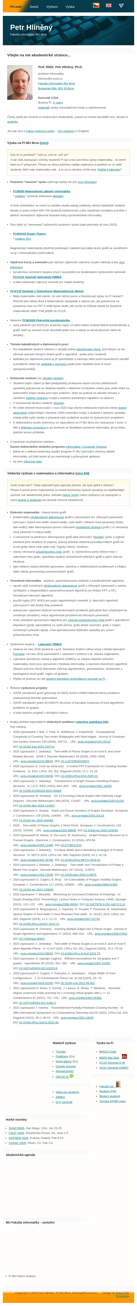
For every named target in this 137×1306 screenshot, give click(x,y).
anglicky (12, 121)
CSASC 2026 (17, 1143)
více (44, 143)
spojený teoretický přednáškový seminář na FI (75, 678)
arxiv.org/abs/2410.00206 (36, 776)
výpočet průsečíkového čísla (86, 620)
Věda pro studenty (67, 1092)
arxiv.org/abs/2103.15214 (94, 741)
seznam (59, 403)
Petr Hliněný (31, 27)
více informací (87, 182)
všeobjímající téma (88, 349)
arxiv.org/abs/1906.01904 (101, 884)
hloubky (99, 537)
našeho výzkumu (37, 398)
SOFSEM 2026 (18, 1138)
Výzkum (52, 6)
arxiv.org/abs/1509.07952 (111, 933)
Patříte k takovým (109, 169)
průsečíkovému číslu (49, 551)
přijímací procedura (33, 427)
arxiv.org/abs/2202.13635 (77, 1017)
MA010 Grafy (108, 1051)
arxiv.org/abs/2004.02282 (36, 983)
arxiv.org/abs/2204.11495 (36, 845)
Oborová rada (33, 461)
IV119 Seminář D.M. (112, 1062)
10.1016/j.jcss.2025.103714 (36, 746)
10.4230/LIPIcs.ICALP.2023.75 (80, 953)
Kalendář (44, 107)
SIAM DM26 (16, 1128)
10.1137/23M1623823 (75, 761)
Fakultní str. (110, 1086)
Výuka (70, 6)
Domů (34, 6)
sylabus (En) (23, 238)
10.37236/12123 (71, 845)
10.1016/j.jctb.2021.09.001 (78, 983)
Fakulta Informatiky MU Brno (28, 34)
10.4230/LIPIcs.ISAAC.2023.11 (39, 924)
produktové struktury (89, 527)
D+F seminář (64, 1102)
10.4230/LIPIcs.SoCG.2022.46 (38, 1022)
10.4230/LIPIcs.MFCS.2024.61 (80, 860)
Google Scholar (66, 1066)
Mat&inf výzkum (64, 1043)
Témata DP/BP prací (112, 1101)
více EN (82, 473)
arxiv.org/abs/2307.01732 (83, 919)
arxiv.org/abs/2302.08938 (59, 830)
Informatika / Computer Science (86, 446)
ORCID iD (64, 1076)
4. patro (58, 102)
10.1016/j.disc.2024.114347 (37, 805)
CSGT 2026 (16, 1133)
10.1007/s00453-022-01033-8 (38, 968)
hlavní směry (71, 495)
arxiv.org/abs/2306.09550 (61, 904)
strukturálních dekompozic (47, 517)
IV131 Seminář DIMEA (114, 1067)
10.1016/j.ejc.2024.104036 (101, 830)
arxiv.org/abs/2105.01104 (107, 800)
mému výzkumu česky (40, 131)
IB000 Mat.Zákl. (109, 1057)
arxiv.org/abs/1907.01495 (94, 963)
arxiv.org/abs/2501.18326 (95, 786)
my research (66, 131)
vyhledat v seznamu (54, 364)
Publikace (62, 1056)
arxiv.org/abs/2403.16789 (36, 860)
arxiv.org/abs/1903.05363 (85, 998)
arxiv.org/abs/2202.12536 (36, 874)
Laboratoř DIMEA (50, 644)
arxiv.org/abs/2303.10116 (87, 815)
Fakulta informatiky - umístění (32, 1222)
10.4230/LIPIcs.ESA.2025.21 (79, 776)
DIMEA (60, 1097)
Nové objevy (64, 1061)
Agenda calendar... (45, 1187)
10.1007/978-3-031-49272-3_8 (105, 904)
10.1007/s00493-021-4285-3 (37, 1003)
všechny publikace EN (92, 721)
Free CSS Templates (122, 1294)
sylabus (20, 196)
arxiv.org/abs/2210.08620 (36, 761)
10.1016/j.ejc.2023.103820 (36, 889)
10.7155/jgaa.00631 (32, 938)
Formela (18, 654)
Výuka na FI (104, 1043)
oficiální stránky (53, 378)
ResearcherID (65, 1071)
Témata (61, 1051)
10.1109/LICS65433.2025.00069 (40, 790)
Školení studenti (109, 1096)
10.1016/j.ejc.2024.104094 (36, 820)
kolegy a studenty (29, 500)
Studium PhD (108, 1091)
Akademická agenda (20, 1155)
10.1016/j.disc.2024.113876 (78, 874)
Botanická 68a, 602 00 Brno (56, 88)
